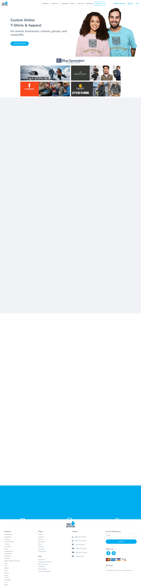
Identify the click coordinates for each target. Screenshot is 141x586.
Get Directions (80, 545)
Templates (41, 542)
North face (7, 556)
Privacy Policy (42, 569)
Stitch (6, 585)
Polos (6, 563)
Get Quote (41, 549)
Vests (6, 570)
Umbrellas (7, 580)
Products (41, 537)
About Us (41, 546)
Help (39, 544)
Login (131, 3)
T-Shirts (7, 544)
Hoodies (7, 558)
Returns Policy (42, 564)
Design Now (42, 551)
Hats (5, 566)
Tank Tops (7, 546)
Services (40, 539)
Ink (5, 582)
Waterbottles (8, 551)
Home (40, 534)
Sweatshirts (8, 554)
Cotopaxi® (7, 537)
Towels (6, 578)
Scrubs (6, 573)
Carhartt (7, 539)
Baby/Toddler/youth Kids (12, 561)
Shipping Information (45, 562)
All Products (8, 534)
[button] (46, 3)
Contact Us (41, 559)
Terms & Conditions (44, 571)
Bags (6, 575)
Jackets (6, 568)
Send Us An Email (80, 541)
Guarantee (41, 567)
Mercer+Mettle (9, 542)
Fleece (6, 549)
